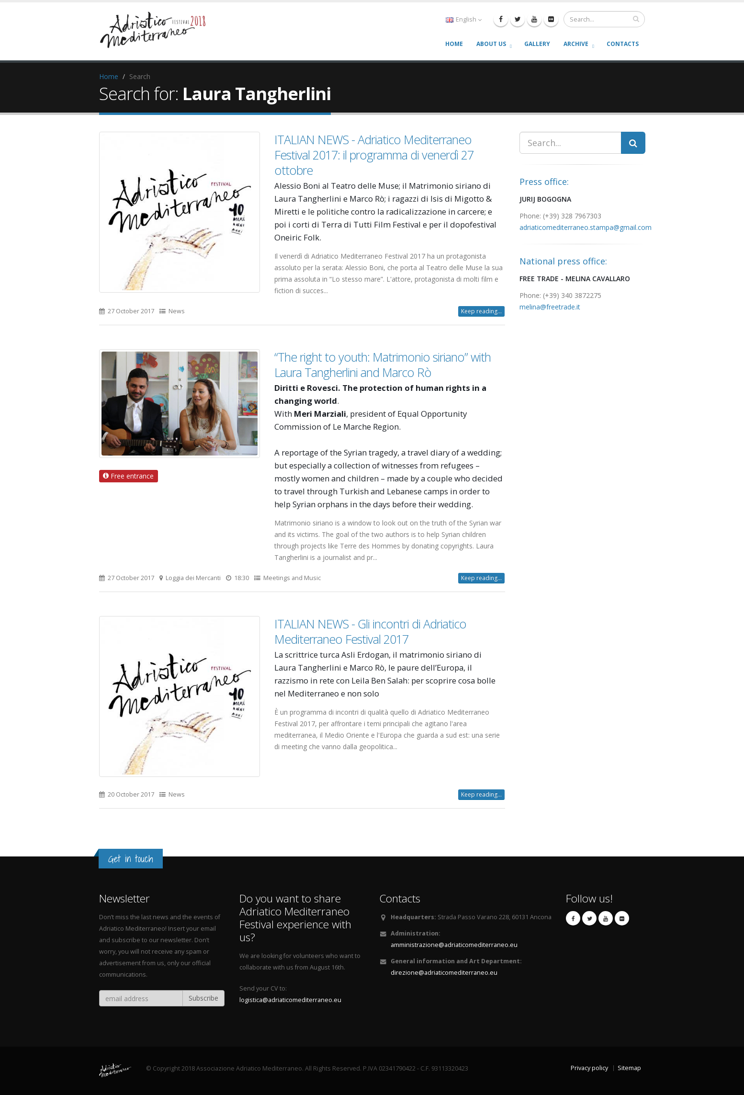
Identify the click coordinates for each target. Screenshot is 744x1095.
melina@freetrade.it (549, 306)
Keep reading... (481, 311)
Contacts (623, 44)
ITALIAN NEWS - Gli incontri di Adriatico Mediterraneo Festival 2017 (370, 631)
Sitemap (629, 1068)
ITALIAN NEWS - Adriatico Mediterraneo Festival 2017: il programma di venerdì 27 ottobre (373, 154)
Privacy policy (589, 1068)
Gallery (537, 44)
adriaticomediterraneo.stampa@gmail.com (585, 227)
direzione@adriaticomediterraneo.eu (444, 973)
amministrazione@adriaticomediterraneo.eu (454, 945)
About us (491, 44)
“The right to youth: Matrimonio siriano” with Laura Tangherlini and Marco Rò (382, 364)
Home (454, 44)
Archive (576, 44)
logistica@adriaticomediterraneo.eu (290, 1000)
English (464, 19)
